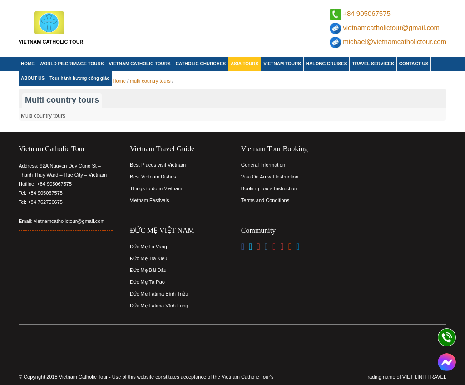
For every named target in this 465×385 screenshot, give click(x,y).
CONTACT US (414, 63)
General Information (263, 165)
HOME (28, 63)
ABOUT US (33, 78)
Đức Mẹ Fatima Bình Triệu (159, 293)
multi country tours (150, 81)
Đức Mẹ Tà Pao (147, 282)
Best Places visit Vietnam (158, 165)
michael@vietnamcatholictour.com (394, 41)
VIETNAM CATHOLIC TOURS (139, 63)
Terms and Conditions (265, 200)
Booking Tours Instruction (269, 188)
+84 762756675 (45, 202)
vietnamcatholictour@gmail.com (391, 27)
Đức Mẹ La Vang (148, 246)
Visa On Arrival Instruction (269, 176)
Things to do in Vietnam (156, 188)
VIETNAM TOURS (282, 63)
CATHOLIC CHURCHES (201, 63)
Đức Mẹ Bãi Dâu (148, 270)
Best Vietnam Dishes (153, 176)
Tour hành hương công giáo (79, 78)
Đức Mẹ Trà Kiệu (149, 258)
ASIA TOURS (244, 63)
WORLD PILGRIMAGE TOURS (72, 63)
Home (118, 81)
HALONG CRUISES (326, 63)
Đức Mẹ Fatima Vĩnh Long (159, 305)
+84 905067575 (367, 13)
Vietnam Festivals (149, 200)
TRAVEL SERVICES (373, 63)
